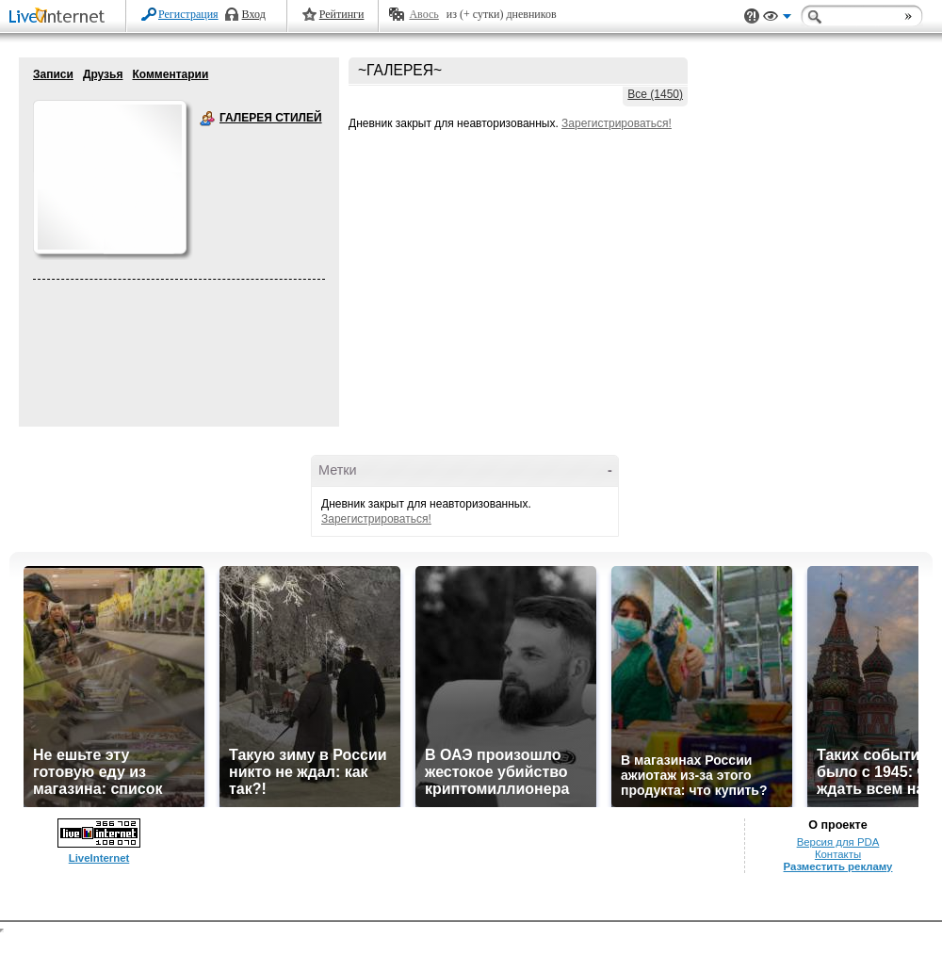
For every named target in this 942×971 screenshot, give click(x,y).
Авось (423, 14)
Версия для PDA (838, 842)
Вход (254, 14)
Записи (53, 74)
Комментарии (170, 74)
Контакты (838, 854)
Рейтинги (342, 14)
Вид (777, 18)
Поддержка (751, 16)
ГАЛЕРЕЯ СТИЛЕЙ (207, 118)
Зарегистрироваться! (616, 123)
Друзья (103, 74)
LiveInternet (60, 17)
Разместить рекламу (838, 866)
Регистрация (188, 14)
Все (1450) (655, 94)
